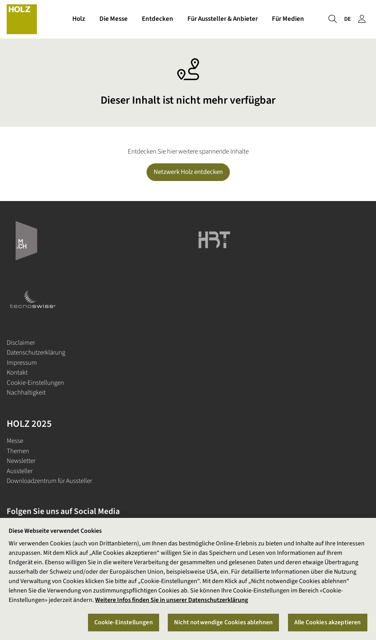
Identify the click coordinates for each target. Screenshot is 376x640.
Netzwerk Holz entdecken (188, 172)
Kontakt (17, 372)
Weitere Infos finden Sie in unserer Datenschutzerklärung (171, 600)
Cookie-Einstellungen (35, 383)
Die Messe (113, 19)
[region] (188, 579)
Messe (15, 441)
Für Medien (288, 19)
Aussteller (20, 471)
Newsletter (21, 461)
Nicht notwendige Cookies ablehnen (223, 622)
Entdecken (157, 19)
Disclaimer (21, 342)
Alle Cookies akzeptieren (327, 622)
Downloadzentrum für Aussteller (49, 481)
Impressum (22, 363)
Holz (78, 19)
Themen (18, 451)
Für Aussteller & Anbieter (222, 19)
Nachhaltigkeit (26, 392)
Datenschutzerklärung (36, 352)
